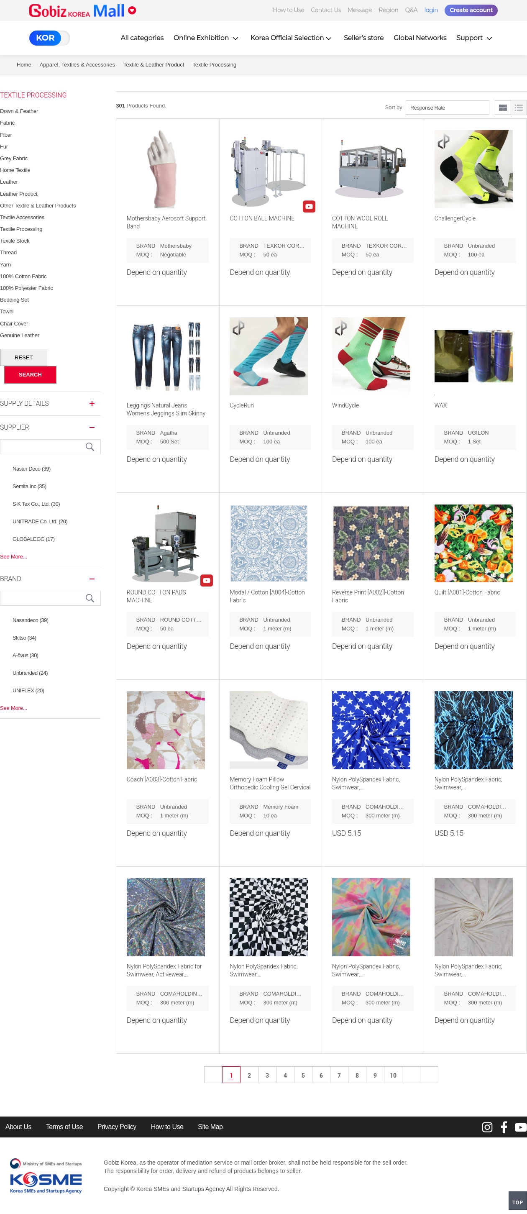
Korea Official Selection (292, 38)
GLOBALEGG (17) (34, 539)
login (431, 10)
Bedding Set (14, 300)
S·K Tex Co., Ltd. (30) (36, 504)
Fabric (7, 123)
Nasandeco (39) (31, 620)
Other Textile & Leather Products (38, 205)
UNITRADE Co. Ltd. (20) (40, 521)
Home (24, 64)
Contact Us (326, 10)
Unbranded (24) (30, 673)
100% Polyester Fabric (26, 288)
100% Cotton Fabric (23, 276)
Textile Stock (14, 241)
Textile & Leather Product (153, 64)
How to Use (288, 10)
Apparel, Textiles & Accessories (77, 64)
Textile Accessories (22, 217)
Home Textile (15, 170)
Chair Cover (14, 323)
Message (360, 10)
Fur (4, 146)
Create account (471, 10)
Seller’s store (364, 38)
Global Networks (420, 38)
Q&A (411, 10)
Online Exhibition (207, 38)
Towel (6, 311)
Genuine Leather (19, 335)
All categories (142, 38)
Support (475, 38)
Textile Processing (214, 64)
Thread (8, 252)
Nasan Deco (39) (32, 469)
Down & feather (19, 111)
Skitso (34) (24, 638)
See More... (13, 556)
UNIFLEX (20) (28, 690)
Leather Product (19, 194)
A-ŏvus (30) (25, 655)
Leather (9, 182)
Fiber (6, 135)
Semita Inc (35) (29, 486)
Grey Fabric (14, 158)
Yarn (5, 264)
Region (388, 10)
